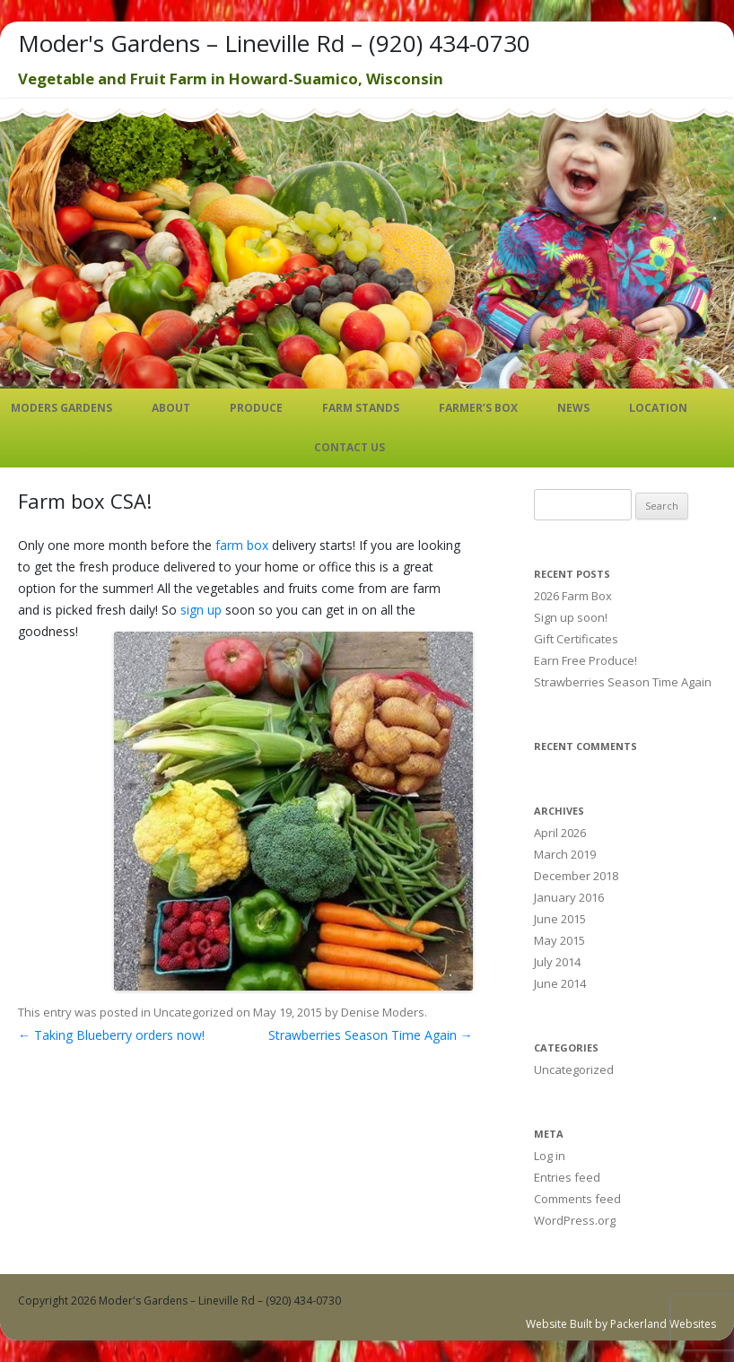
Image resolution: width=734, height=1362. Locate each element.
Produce (256, 407)
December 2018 (576, 876)
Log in (549, 1156)
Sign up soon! (570, 617)
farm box (241, 545)
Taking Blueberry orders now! (111, 1034)
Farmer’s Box (478, 407)
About (171, 407)
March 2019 (565, 854)
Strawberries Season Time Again (370, 1034)
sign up (201, 609)
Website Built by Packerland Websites (621, 1323)
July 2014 (557, 962)
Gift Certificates (576, 639)
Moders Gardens (61, 407)
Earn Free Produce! (585, 660)
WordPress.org (575, 1220)
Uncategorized (193, 1012)
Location (658, 407)
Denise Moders (382, 1012)
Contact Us (349, 447)
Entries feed (567, 1177)
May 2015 (559, 940)
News (573, 407)
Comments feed (577, 1199)
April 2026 (560, 833)
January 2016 (569, 897)
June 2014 (560, 983)
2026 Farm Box (573, 596)
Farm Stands (360, 407)
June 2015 (560, 919)
